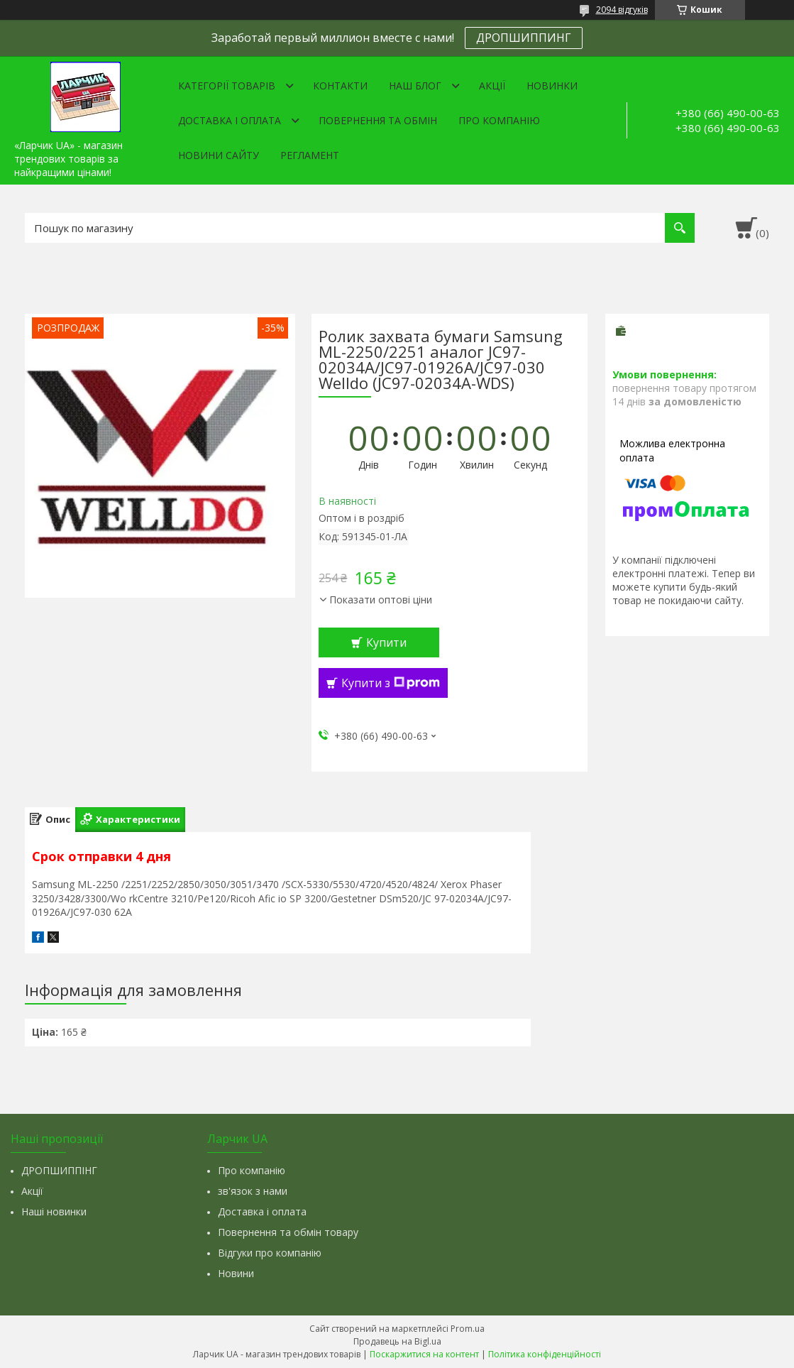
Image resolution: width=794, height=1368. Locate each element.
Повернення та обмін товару (288, 1232)
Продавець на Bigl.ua (397, 1341)
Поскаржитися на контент (424, 1354)
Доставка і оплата (229, 120)
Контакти (340, 85)
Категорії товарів (226, 85)
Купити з (390, 683)
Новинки (552, 85)
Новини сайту (218, 155)
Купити (386, 642)
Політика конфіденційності (544, 1354)
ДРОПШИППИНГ (523, 37)
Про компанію (499, 120)
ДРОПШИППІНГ (59, 1170)
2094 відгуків (622, 10)
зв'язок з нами (252, 1191)
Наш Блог (415, 85)
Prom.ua (468, 1329)
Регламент (309, 155)
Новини (236, 1273)
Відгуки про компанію (269, 1252)
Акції (492, 85)
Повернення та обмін (378, 120)
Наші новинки (54, 1211)
